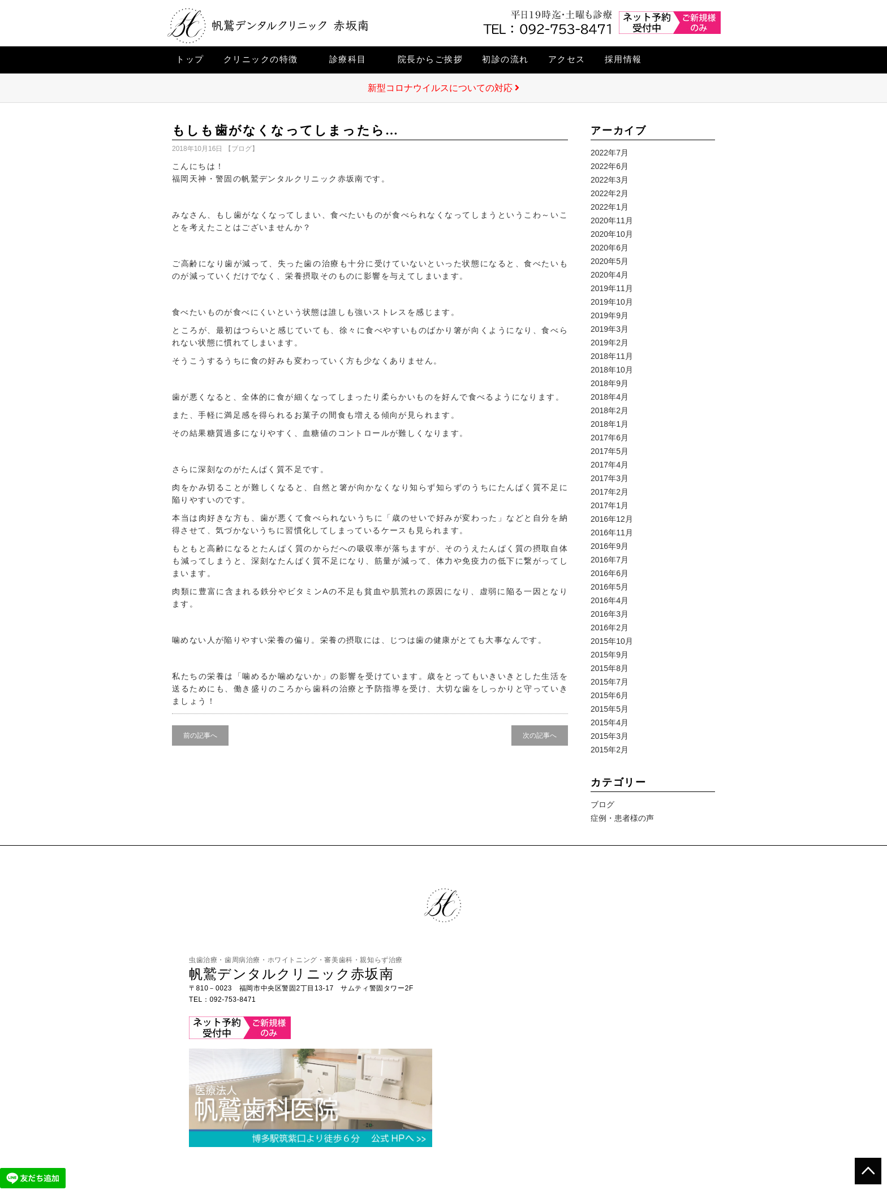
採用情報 (623, 59)
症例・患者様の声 (622, 818)
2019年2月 (609, 342)
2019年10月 (612, 301)
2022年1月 (609, 206)
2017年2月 (609, 491)
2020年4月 (609, 274)
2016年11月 (612, 532)
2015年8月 (609, 668)
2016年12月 (612, 518)
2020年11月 (612, 220)
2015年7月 (609, 681)
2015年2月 (609, 749)
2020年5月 (609, 261)
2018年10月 (612, 369)
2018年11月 (612, 356)
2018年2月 (609, 410)
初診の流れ (505, 59)
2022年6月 (609, 166)
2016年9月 (609, 546)
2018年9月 (609, 383)
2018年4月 (609, 396)
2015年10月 (612, 641)
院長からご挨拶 (430, 59)
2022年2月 (609, 193)
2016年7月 (609, 559)
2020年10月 (612, 234)
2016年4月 (609, 600)
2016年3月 (609, 613)
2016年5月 (609, 586)
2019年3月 (609, 329)
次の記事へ (540, 735)
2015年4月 (609, 722)
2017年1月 (609, 505)
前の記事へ (200, 735)
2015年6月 (609, 695)
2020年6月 (609, 247)
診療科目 (348, 59)
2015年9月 (609, 654)
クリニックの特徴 (260, 59)
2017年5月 (609, 451)
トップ (190, 59)
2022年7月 (609, 152)
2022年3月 (609, 179)
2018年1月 (609, 424)
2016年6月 (609, 573)
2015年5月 (609, 708)
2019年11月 (612, 288)
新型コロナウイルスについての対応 (443, 88)
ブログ (241, 149)
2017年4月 (609, 464)
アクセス (566, 59)
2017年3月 (609, 478)
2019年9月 (609, 315)
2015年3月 (609, 736)
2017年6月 (609, 437)
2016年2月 (609, 627)
